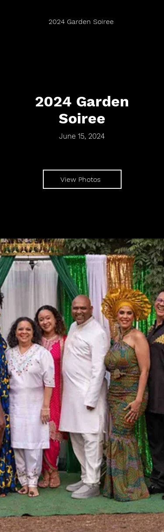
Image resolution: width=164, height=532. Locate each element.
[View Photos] (82, 179)
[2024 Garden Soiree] (82, 21)
